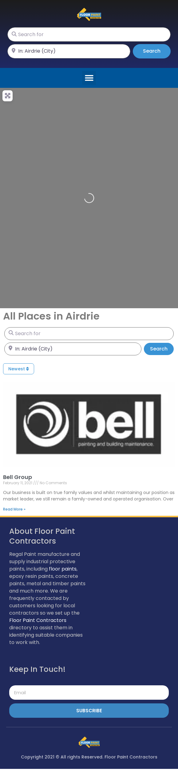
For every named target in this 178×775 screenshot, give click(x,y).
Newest (18, 369)
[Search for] (89, 34)
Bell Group (17, 477)
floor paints (63, 568)
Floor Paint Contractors (37, 620)
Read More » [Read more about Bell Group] (14, 509)
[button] (89, 78)
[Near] (68, 51)
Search (157, 50)
